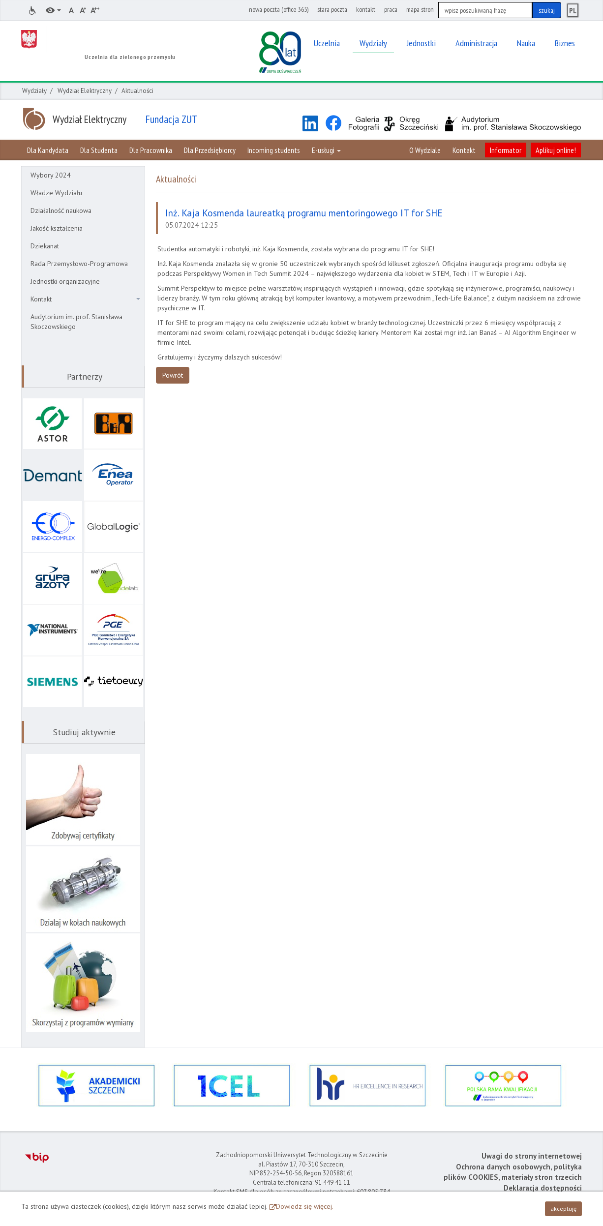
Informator (505, 150)
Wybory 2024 (50, 175)
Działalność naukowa (60, 210)
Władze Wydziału (56, 192)
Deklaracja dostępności (543, 1188)
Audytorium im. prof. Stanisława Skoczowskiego (76, 321)
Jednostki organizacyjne (65, 281)
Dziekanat (44, 245)
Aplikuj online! (556, 150)
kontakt (365, 9)
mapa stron (420, 9)
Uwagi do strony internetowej (532, 1156)
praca (390, 9)
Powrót (172, 375)
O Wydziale (425, 150)
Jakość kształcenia (56, 228)
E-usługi (326, 150)
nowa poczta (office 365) (278, 9)
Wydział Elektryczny (85, 91)
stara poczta (332, 9)
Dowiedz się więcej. (304, 1206)
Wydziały (34, 91)
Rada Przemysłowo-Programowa (79, 263)
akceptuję (563, 1208)
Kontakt (464, 150)
